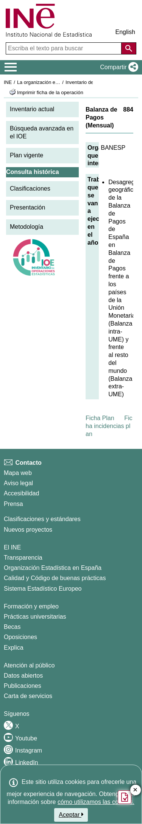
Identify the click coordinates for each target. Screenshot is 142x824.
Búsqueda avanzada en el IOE (41, 132)
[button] (117, 67)
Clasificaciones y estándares (42, 519)
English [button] (125, 32)
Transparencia (23, 557)
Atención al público (29, 665)
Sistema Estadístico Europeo (42, 588)
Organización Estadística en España (52, 568)
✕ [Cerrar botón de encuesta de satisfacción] (135, 790)
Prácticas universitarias (35, 616)
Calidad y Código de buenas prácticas (55, 578)
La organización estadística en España (58, 82)
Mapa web (18, 473)
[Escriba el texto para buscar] (64, 48)
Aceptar (71, 814)
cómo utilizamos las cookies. (96, 802)
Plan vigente (26, 155)
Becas (12, 627)
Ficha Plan (100, 418)
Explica (13, 647)
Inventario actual (32, 109)
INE (8, 82)
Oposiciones (20, 637)
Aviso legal (18, 483)
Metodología (26, 226)
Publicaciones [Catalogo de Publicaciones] (22, 686)
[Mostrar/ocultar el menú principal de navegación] (11, 67)
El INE (12, 547)
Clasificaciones (30, 188)
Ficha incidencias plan (109, 426)
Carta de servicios (28, 696)
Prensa (13, 504)
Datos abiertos (23, 675)
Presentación (27, 207)
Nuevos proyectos (28, 529)
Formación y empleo (31, 606)
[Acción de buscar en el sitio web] (128, 48)
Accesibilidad (21, 493)
